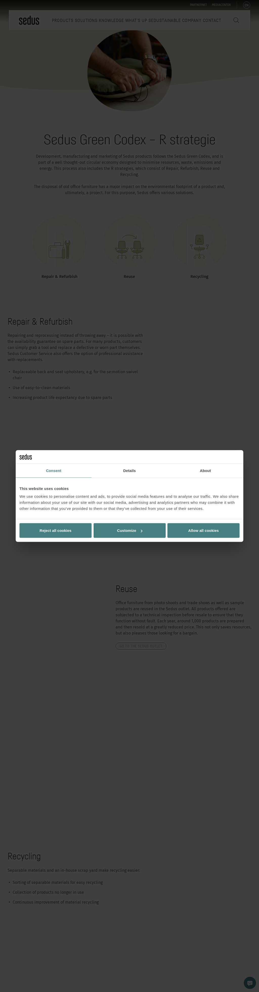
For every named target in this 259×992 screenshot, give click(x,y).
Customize (129, 530)
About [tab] (205, 470)
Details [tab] (129, 470)
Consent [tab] (53, 470)
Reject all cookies (56, 530)
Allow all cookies (203, 530)
